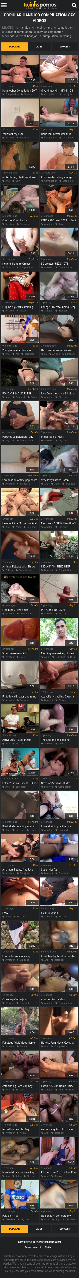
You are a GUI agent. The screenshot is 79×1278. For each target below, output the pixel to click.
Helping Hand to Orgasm (16, 263)
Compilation (12, 94)
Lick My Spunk (49, 913)
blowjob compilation (50, 32)
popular (14, 46)
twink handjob (28, 36)
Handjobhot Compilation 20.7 (19, 90)
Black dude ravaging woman (18, 826)
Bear (7, 829)
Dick (72, 656)
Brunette (70, 483)
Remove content (33, 1247)
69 (45, 353)
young (67, 36)
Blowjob (9, 267)
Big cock (24, 137)
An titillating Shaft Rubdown (19, 177)
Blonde (23, 1046)
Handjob (67, 94)
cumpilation (50, 36)
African (56, 353)
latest (40, 46)
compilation (65, 27)
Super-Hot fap (49, 869)
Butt (18, 180)
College (9, 570)
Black (33, 829)
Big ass (58, 1176)
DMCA (48, 1247)
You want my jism (12, 134)
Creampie (68, 137)
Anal (7, 180)
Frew (5, 913)
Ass (17, 353)
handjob (25, 27)
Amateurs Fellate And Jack (17, 869)
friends (9, 36)
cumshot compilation (18, 32)
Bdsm (34, 397)
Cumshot (28, 94)
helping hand (44, 27)
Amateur (10, 137)
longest (65, 46)
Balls (22, 656)
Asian (23, 310)
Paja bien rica (10, 1216)
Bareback (29, 353)
